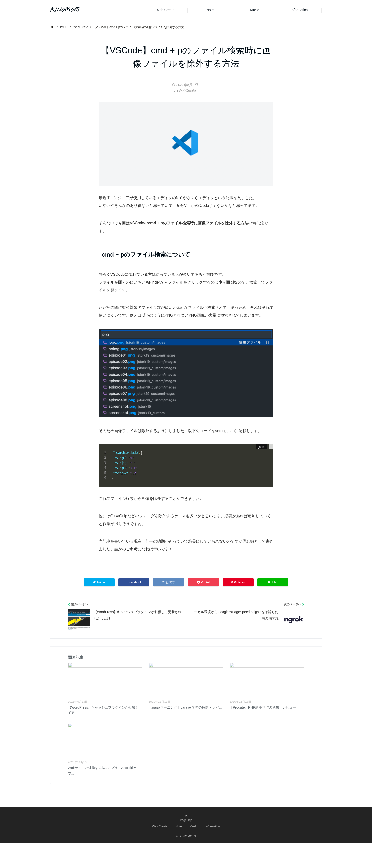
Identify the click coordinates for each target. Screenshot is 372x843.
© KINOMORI (186, 836)
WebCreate (187, 90)
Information (299, 10)
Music (254, 10)
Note (210, 10)
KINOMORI (64, 10)
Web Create (165, 10)
